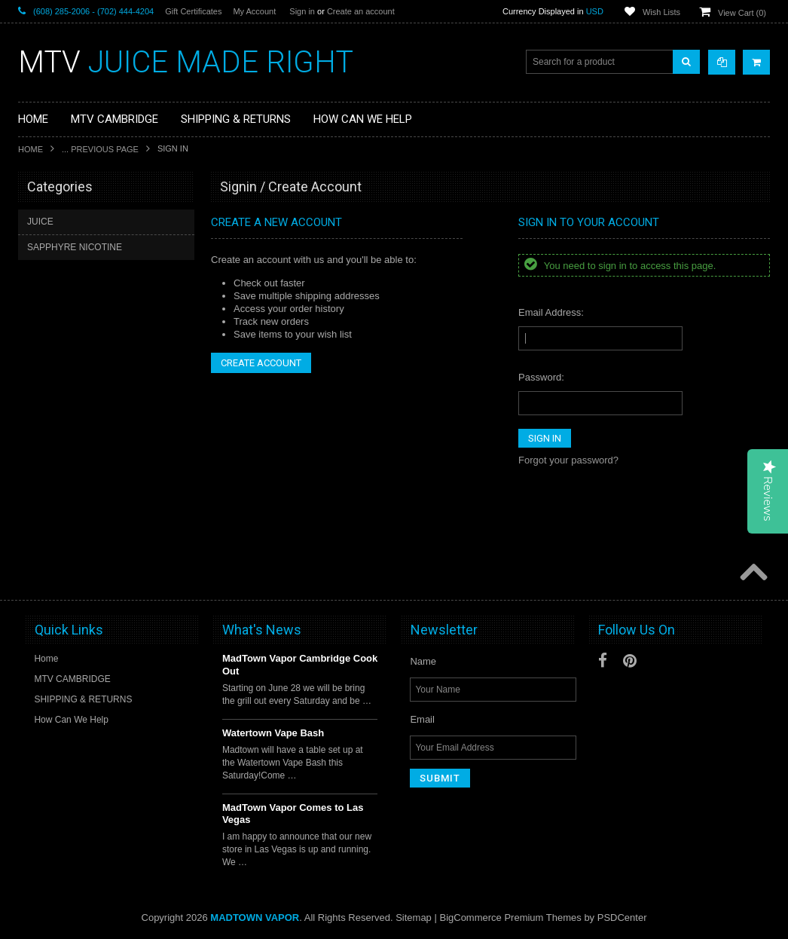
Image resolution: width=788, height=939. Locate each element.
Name (423, 661)
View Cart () (742, 12)
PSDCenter (622, 917)
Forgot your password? (568, 460)
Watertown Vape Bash (273, 733)
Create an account (361, 11)
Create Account (261, 363)
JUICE (40, 221)
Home (30, 149)
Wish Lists (661, 12)
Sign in (302, 11)
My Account (254, 11)
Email (422, 719)
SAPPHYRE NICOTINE (74, 247)
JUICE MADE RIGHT (185, 62)
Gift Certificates (193, 11)
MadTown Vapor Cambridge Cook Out (299, 665)
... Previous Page (100, 149)
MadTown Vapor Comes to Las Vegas (293, 814)
